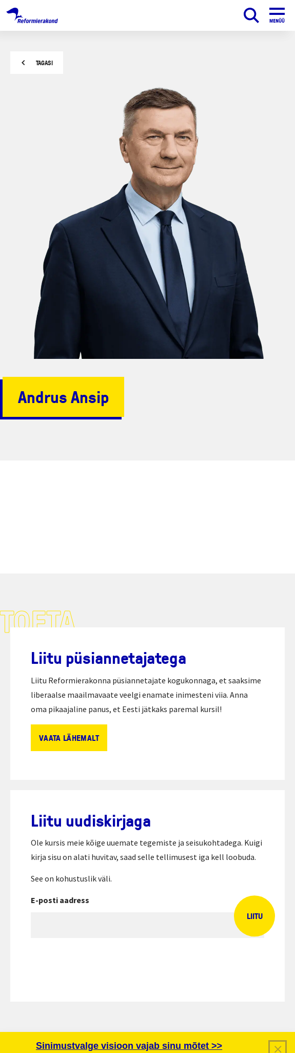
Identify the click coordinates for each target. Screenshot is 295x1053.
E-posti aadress (60, 900)
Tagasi (44, 63)
